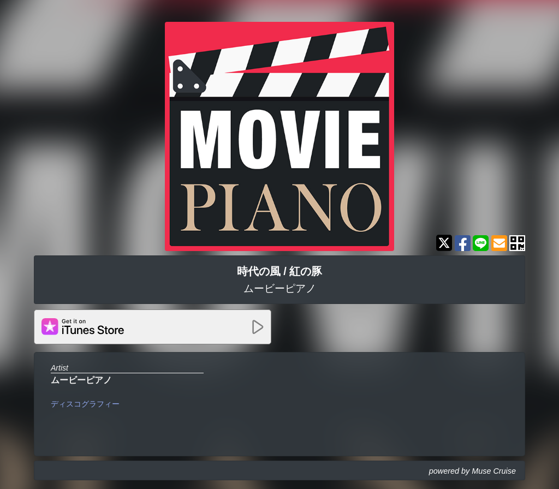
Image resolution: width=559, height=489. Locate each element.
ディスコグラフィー (85, 403)
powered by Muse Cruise (472, 471)
